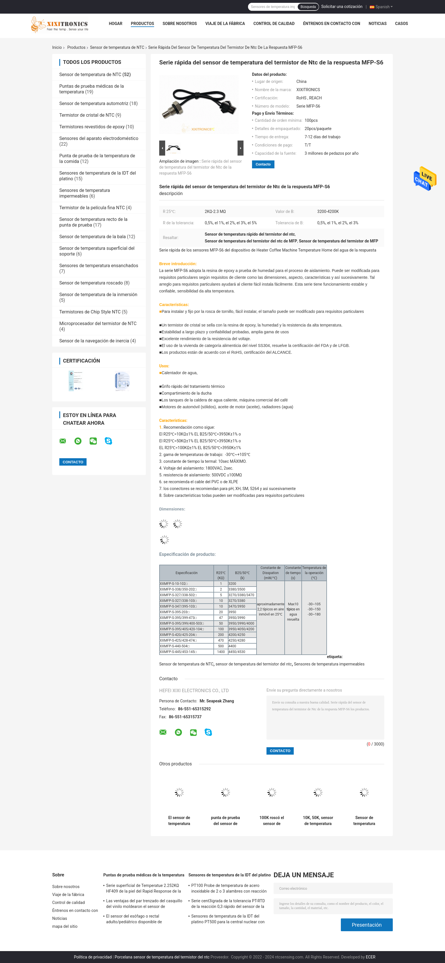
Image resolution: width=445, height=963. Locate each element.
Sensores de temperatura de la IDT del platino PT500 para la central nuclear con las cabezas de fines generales (228, 920)
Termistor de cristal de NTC (86, 115)
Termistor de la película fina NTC (92, 207)
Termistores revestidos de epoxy (92, 126)
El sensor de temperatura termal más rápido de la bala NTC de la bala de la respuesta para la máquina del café (179, 820)
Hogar (115, 23)
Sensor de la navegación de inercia (94, 341)
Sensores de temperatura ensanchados (98, 265)
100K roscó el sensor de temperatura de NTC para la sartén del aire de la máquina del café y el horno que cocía (271, 820)
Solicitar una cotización (341, 6)
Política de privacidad (93, 957)
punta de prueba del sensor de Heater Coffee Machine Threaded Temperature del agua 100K (225, 820)
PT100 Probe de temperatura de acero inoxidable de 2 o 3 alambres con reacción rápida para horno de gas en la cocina (229, 889)
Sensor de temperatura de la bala (92, 236)
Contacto (263, 164)
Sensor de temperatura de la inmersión (98, 294)
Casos (401, 23)
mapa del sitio (64, 926)
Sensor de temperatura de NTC (117, 47)
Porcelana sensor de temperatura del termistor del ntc (162, 957)
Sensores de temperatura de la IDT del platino (229, 875)
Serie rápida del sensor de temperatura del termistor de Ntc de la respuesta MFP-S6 (200, 167)
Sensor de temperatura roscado (91, 283)
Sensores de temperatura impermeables (84, 193)
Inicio (57, 47)
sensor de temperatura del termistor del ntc (254, 664)
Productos (142, 23)
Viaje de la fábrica (225, 23)
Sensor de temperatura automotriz (93, 103)
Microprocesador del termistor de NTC (98, 323)
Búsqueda (308, 7)
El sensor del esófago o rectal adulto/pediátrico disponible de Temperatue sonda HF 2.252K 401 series (142, 920)
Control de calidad (274, 23)
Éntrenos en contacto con (331, 23)
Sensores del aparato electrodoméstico (98, 138)
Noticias (378, 23)
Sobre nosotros (180, 23)
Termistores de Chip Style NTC (90, 312)
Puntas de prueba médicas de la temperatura (143, 875)
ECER (370, 957)
